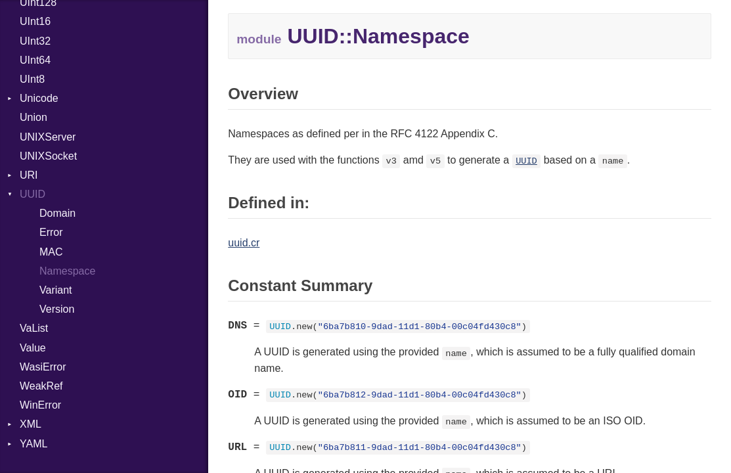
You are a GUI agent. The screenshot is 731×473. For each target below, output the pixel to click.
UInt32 (35, 41)
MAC (51, 252)
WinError (40, 405)
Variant (55, 290)
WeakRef (41, 386)
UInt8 (32, 79)
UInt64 (35, 60)
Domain (57, 213)
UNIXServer (48, 137)
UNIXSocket (48, 156)
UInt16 (35, 21)
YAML (33, 443)
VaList (34, 328)
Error (51, 232)
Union (33, 117)
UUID (32, 194)
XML (30, 424)
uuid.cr (243, 242)
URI (29, 175)
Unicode (39, 98)
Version (56, 309)
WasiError (43, 366)
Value (33, 347)
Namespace (67, 271)
